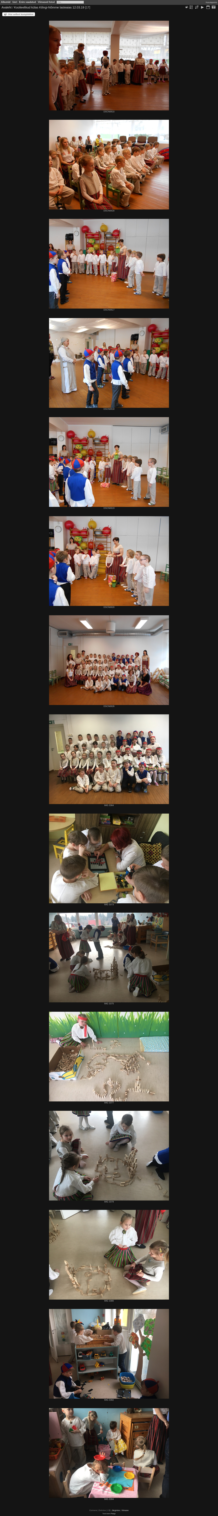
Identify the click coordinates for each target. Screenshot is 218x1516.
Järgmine (116, 1510)
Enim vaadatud (27, 2)
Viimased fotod (46, 2)
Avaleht (7, 7)
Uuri (14, 2)
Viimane (125, 1510)
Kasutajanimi (211, 2)
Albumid (5, 2)
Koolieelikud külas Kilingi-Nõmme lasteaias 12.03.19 (49, 7)
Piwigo (113, 1513)
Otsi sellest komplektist (20, 14)
